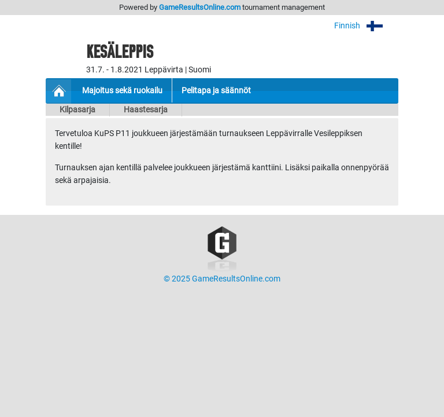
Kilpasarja (77, 110)
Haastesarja (146, 110)
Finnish (366, 26)
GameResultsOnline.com (199, 7)
